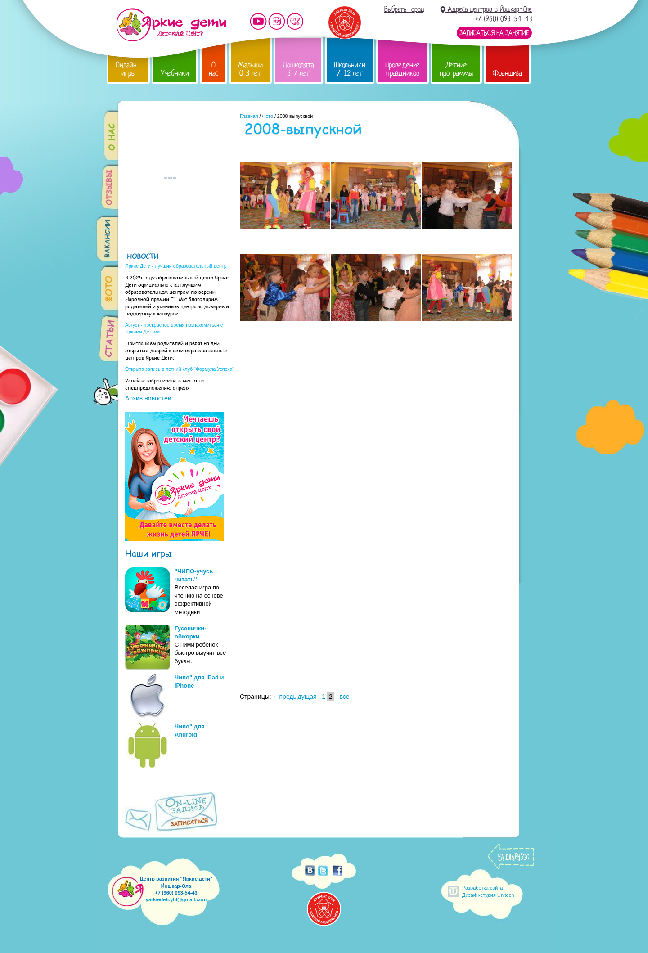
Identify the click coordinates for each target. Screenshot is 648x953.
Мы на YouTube (258, 21)
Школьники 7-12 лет (349, 69)
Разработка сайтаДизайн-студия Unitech (488, 891)
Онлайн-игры (128, 69)
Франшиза (507, 73)
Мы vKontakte (295, 21)
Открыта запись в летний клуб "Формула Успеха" (179, 369)
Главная (249, 116)
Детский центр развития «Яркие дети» (171, 24)
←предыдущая (295, 696)
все (344, 696)
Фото (267, 116)
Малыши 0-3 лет (250, 69)
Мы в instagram (276, 21)
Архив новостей (148, 398)
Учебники (175, 73)
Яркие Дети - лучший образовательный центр (176, 266)
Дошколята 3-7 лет (298, 69)
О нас (213, 69)
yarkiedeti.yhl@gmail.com (176, 899)
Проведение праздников (402, 69)
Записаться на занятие (494, 32)
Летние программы (456, 69)
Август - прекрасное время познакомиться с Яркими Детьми (174, 328)
